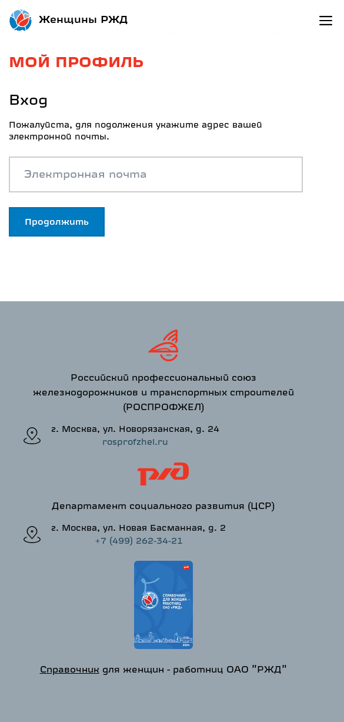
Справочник (69, 669)
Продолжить (57, 222)
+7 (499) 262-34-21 (139, 540)
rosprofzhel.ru (135, 442)
